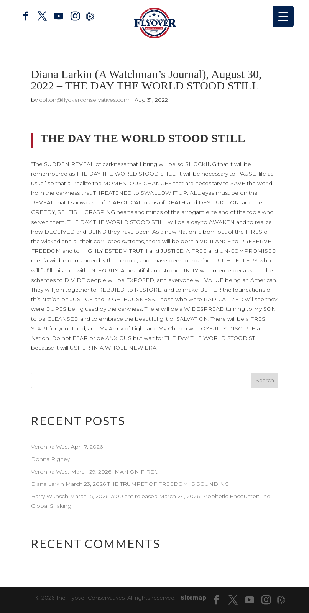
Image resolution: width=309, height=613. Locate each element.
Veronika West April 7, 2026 (67, 446)
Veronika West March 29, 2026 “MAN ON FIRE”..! (96, 471)
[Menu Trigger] (283, 16)
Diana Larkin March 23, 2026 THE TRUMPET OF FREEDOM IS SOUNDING (130, 483)
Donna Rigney (50, 459)
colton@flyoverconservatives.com (84, 99)
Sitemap (193, 597)
